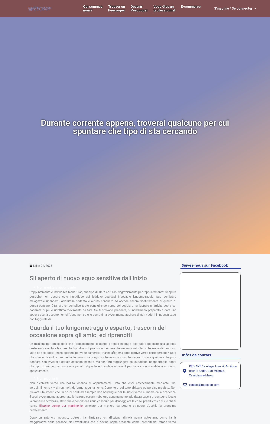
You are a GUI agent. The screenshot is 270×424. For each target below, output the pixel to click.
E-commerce (191, 6)
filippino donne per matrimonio (61, 405)
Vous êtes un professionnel (164, 8)
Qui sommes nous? (92, 8)
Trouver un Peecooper (116, 8)
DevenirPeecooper (139, 8)
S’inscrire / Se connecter (235, 8)
